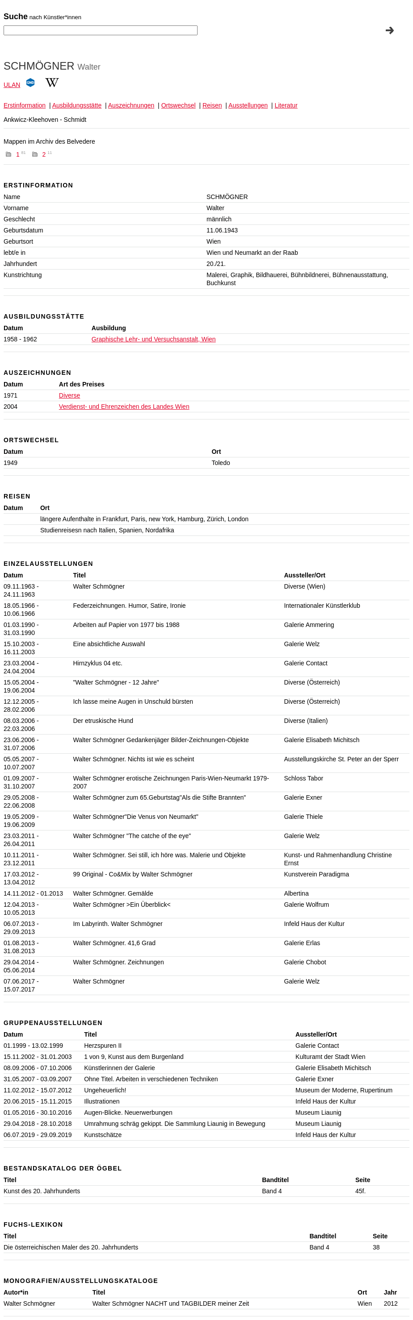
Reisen (212, 105)
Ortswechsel (178, 105)
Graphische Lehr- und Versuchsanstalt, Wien (154, 339)
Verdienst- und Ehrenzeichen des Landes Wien (124, 406)
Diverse (69, 395)
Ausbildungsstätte (77, 105)
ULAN (12, 84)
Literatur (285, 105)
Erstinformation (25, 105)
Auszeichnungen (131, 105)
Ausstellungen (248, 105)
